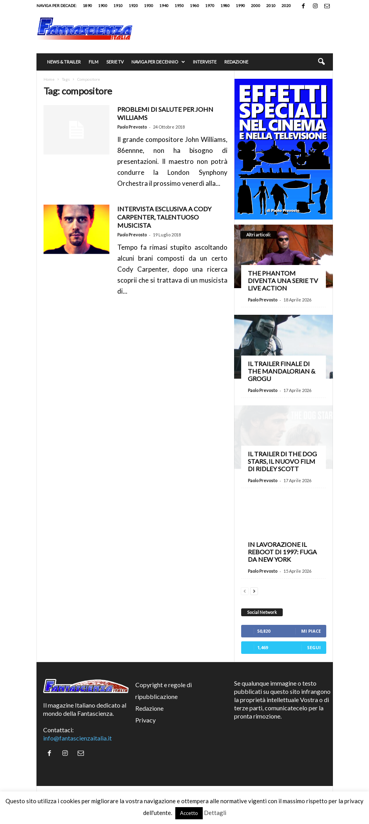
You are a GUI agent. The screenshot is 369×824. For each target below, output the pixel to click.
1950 (179, 5)
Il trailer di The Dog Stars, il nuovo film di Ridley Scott (282, 461)
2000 (255, 5)
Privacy (145, 720)
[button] (321, 62)
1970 (209, 5)
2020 (286, 5)
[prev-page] (245, 590)
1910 (118, 5)
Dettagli (215, 812)
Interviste (204, 61)
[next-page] (254, 590)
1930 (148, 5)
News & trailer (64, 61)
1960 (194, 5)
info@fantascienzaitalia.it (77, 738)
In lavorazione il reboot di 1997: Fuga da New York (282, 552)
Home (49, 79)
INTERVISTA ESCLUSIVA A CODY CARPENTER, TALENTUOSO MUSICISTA (164, 217)
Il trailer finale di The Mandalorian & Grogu (281, 371)
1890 (87, 5)
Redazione (236, 61)
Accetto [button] (189, 813)
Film (93, 61)
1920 (133, 5)
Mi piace (311, 631)
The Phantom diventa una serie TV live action (283, 280)
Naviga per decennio (158, 62)
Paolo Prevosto (132, 126)
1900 (102, 5)
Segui (314, 647)
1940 (164, 5)
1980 (225, 5)
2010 (271, 5)
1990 (240, 5)
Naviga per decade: (56, 5)
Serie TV (115, 61)
